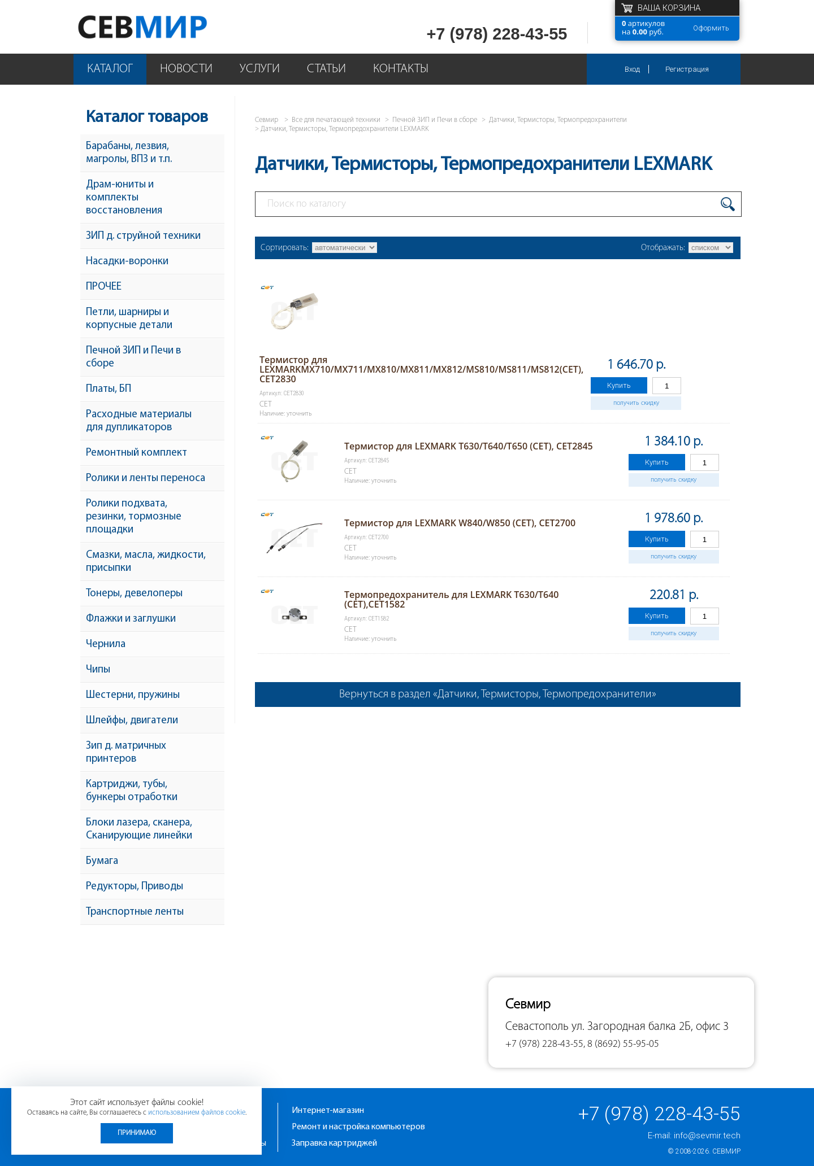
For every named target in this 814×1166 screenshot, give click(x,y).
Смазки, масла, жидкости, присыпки (146, 562)
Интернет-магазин (328, 1110)
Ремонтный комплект (136, 453)
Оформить (711, 28)
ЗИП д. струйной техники (143, 236)
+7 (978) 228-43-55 (496, 34)
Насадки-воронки (127, 261)
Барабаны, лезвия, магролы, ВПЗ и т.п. (129, 153)
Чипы (98, 670)
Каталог (110, 69)
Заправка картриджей (334, 1143)
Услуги (260, 69)
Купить (619, 385)
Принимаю (137, 1133)
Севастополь (537, 1027)
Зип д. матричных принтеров (126, 753)
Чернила (105, 644)
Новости (186, 69)
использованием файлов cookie (196, 1112)
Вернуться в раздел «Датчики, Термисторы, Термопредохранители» (497, 694)
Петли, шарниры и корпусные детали (129, 319)
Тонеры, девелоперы (134, 593)
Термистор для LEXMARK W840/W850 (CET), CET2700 (459, 523)
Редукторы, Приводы (134, 886)
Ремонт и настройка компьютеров (358, 1127)
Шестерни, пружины (133, 695)
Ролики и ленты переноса (145, 478)
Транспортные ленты (135, 912)
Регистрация (687, 69)
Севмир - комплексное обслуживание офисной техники (165, 26)
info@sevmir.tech (707, 1135)
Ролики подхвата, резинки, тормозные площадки (133, 517)
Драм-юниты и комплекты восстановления (124, 198)
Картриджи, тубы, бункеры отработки (131, 791)
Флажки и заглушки (131, 619)
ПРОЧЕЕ (104, 287)
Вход (632, 69)
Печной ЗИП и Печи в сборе (133, 357)
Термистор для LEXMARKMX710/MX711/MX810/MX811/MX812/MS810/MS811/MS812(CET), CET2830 (421, 369)
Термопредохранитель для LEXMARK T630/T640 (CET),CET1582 (451, 599)
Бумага (102, 861)
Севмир (726, 1151)
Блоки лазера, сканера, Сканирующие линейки (139, 829)
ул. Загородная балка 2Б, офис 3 (650, 1027)
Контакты (400, 69)
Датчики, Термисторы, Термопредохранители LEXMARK (344, 129)
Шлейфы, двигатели (132, 720)
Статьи (326, 69)
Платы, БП (108, 389)
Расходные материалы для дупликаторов (139, 421)
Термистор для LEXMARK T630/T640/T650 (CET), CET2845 (468, 446)
